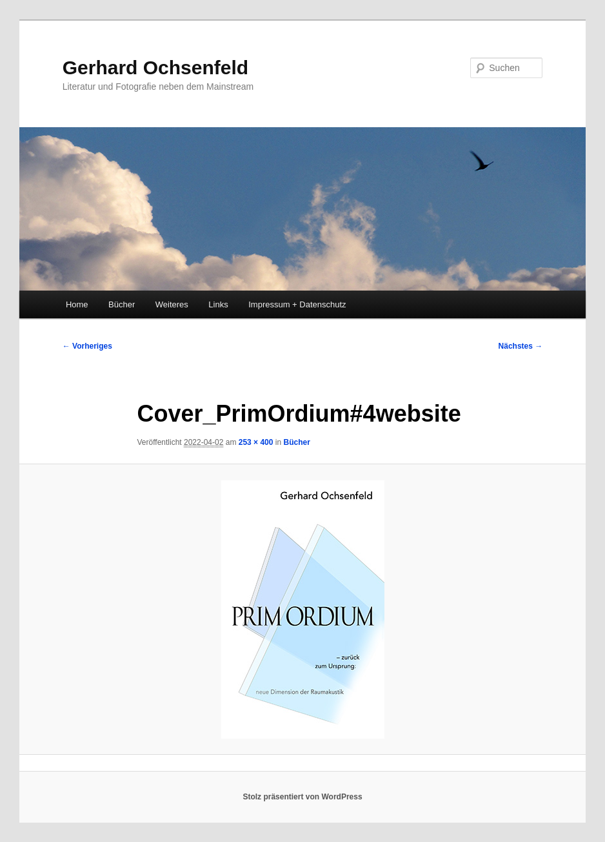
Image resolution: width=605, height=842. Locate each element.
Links (218, 304)
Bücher (121, 304)
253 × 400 (256, 442)
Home (77, 304)
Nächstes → (521, 346)
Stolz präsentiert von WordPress (302, 796)
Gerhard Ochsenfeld (155, 67)
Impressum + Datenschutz (297, 304)
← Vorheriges (87, 346)
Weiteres (171, 304)
